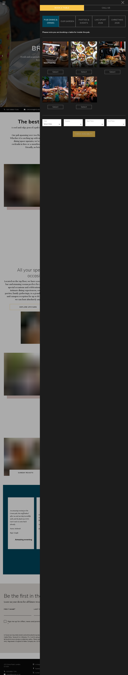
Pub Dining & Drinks (50, 21)
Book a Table (61, 7)
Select (55, 72)
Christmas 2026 (117, 21)
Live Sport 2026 (100, 21)
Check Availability (83, 134)
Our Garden (67, 21)
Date (45, 121)
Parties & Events (84, 21)
